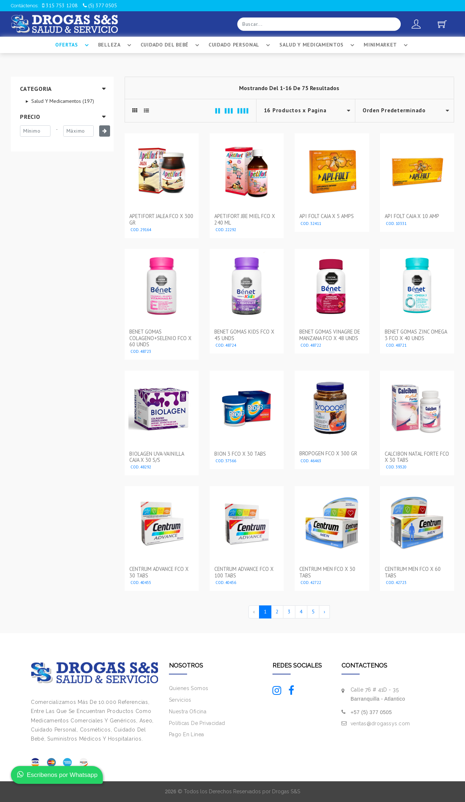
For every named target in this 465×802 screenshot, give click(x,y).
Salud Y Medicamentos (317, 45)
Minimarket (387, 45)
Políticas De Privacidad (197, 723)
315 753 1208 (60, 5)
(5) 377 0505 (100, 5)
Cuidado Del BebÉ (171, 45)
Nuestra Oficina (187, 711)
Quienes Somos (188, 688)
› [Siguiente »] (324, 611)
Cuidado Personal (240, 45)
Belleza (115, 45)
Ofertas (73, 45)
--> (404, 110)
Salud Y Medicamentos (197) (62, 101)
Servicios (180, 700)
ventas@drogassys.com (380, 723)
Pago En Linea (186, 734)
